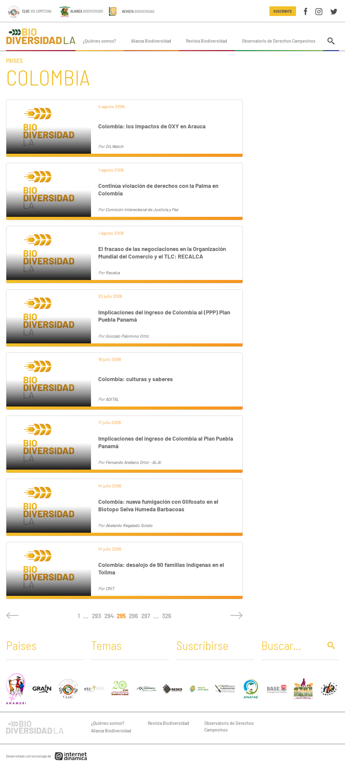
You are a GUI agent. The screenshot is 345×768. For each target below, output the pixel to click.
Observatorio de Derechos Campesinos (278, 40)
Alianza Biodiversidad (151, 40)
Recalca (113, 272)
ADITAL (112, 399)
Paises (14, 60)
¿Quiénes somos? (99, 40)
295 (121, 615)
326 (166, 615)
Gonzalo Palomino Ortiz (127, 336)
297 (145, 615)
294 (109, 615)
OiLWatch (114, 146)
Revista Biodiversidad (206, 40)
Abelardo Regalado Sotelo (129, 525)
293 (96, 615)
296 (133, 615)
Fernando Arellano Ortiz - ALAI (133, 462)
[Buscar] (290, 645)
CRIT (110, 588)
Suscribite (282, 11)
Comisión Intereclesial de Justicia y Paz (142, 209)
